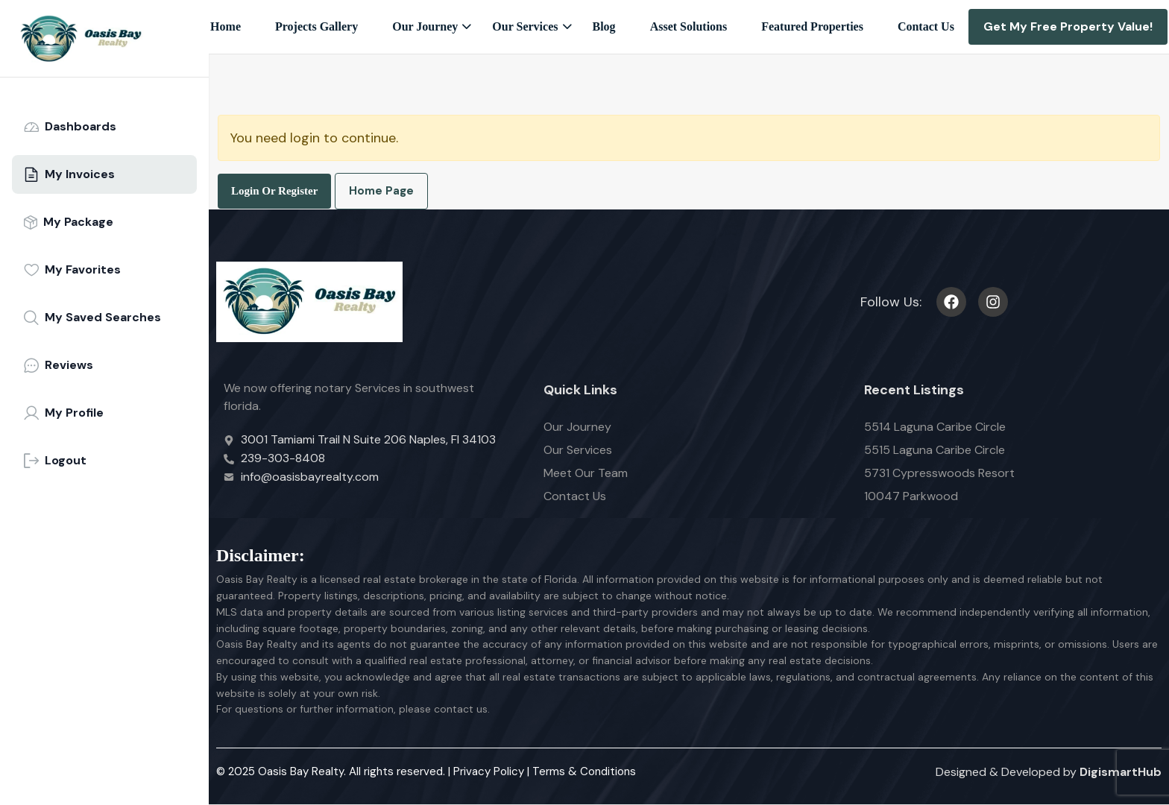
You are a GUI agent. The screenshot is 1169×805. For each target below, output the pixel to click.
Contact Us (926, 26)
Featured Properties (812, 26)
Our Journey (425, 26)
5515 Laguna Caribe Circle (934, 450)
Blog (604, 26)
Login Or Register (274, 191)
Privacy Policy (488, 771)
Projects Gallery (316, 26)
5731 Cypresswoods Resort (939, 473)
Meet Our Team (585, 473)
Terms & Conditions (584, 771)
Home (225, 26)
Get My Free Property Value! (1068, 26)
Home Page (381, 190)
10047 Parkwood (911, 496)
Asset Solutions (689, 26)
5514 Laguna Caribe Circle (935, 427)
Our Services (525, 26)
